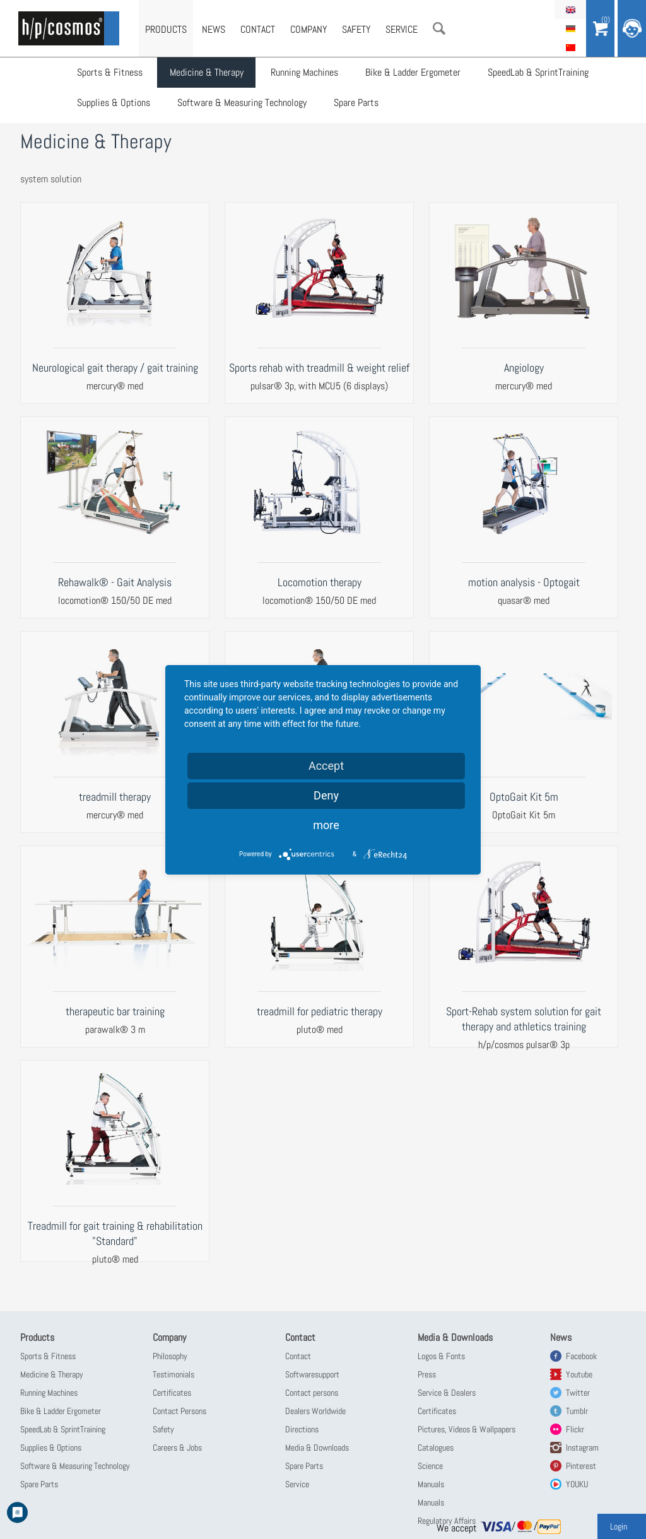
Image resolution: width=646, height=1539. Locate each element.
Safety (356, 29)
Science (430, 1465)
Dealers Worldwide (315, 1411)
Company (308, 29)
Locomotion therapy (319, 582)
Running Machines (304, 73)
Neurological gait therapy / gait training (115, 367)
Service (401, 29)
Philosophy (170, 1356)
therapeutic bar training (115, 1011)
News (213, 29)
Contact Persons (179, 1411)
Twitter (578, 1392)
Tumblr (577, 1411)
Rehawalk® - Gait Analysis (115, 582)
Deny (326, 795)
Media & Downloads (317, 1447)
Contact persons (311, 1392)
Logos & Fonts (441, 1356)
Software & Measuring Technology (242, 104)
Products (166, 29)
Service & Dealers (447, 1392)
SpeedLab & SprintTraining (536, 73)
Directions (302, 1429)
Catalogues (436, 1447)
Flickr (575, 1429)
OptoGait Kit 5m (524, 796)
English (570, 9)
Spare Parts (356, 104)
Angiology (524, 367)
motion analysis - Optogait (524, 582)
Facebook (581, 1356)
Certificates (172, 1392)
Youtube (579, 1374)
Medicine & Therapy (207, 73)
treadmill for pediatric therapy (319, 1011)
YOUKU (577, 1484)
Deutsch (570, 28)
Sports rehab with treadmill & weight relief (319, 367)
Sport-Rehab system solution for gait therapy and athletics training (523, 1019)
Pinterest (581, 1465)
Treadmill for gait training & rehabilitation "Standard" (115, 1233)
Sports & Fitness (111, 73)
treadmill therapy (115, 796)
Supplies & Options (114, 104)
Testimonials (173, 1374)
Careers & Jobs (177, 1447)
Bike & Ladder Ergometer (412, 73)
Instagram (582, 1447)
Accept (326, 765)
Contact (257, 29)
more (326, 825)
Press (427, 1374)
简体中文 (570, 47)
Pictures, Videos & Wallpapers (466, 1429)
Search (439, 28)
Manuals (431, 1484)
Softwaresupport (312, 1374)
